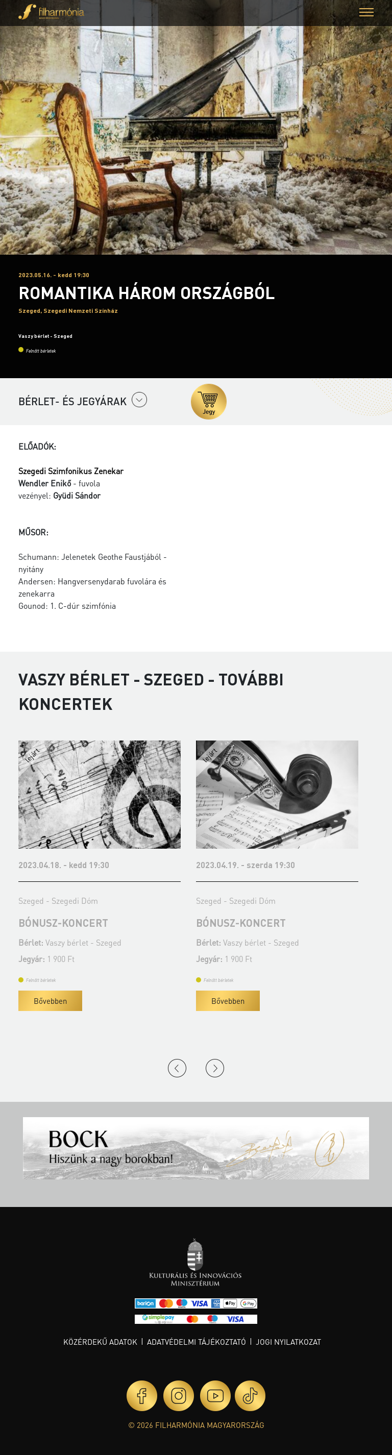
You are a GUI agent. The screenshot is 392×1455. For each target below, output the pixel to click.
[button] (366, 13)
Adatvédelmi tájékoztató (196, 1342)
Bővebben (41, 1001)
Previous (177, 1068)
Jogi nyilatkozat (288, 1342)
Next (215, 1068)
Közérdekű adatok (100, 1342)
